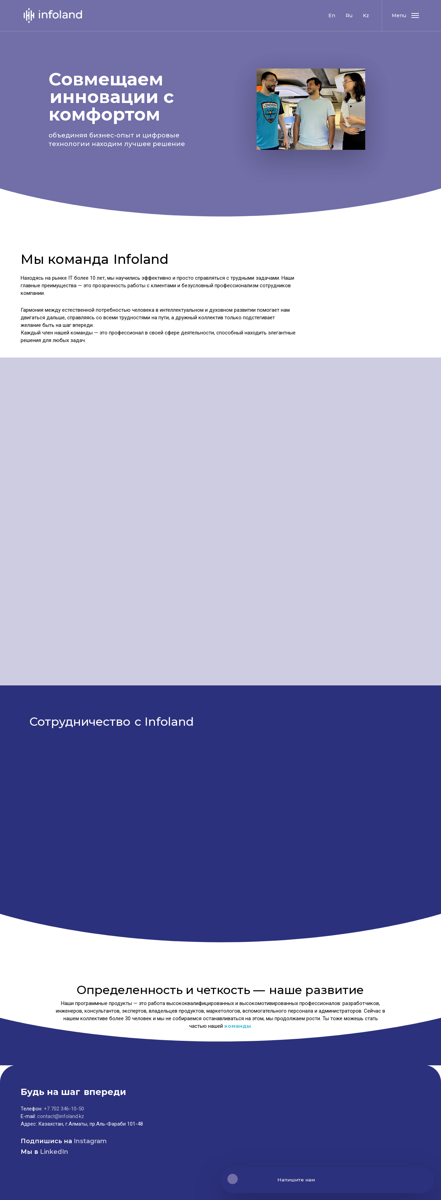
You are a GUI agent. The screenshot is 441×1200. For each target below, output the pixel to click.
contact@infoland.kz (60, 1116)
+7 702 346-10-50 (64, 1109)
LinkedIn (54, 1152)
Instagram (90, 1141)
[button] (405, 15)
